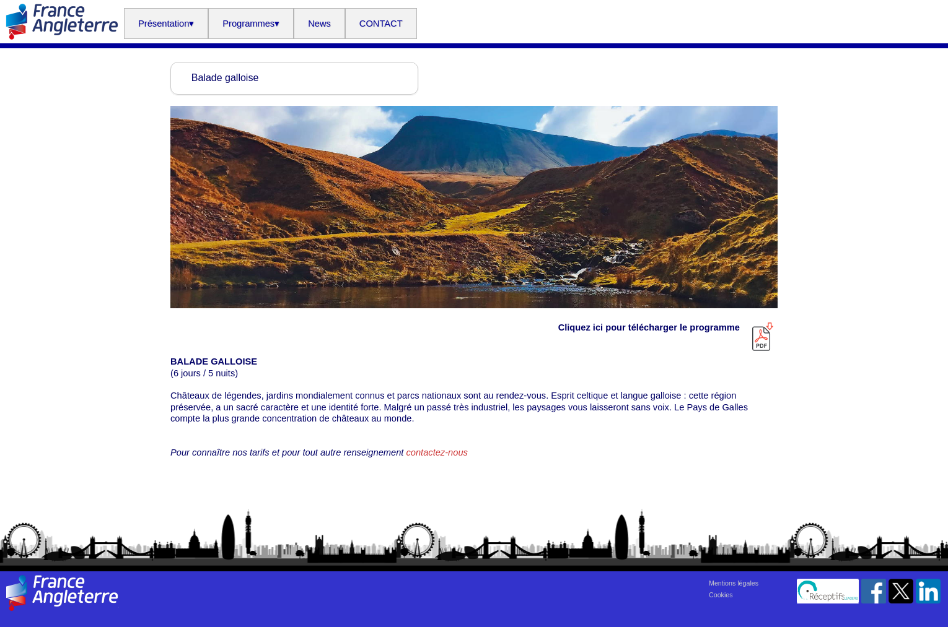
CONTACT (381, 23)
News (319, 23)
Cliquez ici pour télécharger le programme (651, 327)
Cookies (721, 595)
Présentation (166, 23)
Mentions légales (733, 583)
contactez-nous (436, 452)
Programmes (250, 23)
